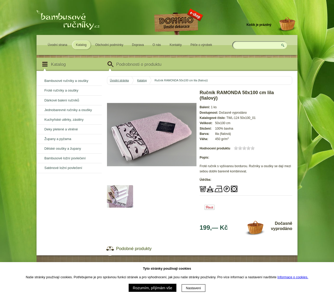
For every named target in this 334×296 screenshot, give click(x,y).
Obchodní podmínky (109, 45)
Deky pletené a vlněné (61, 129)
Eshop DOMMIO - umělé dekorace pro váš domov (178, 38)
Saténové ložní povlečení (63, 168)
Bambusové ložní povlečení (65, 158)
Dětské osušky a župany (62, 148)
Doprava (138, 45)
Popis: (204, 157)
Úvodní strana (57, 45)
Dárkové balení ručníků (61, 100)
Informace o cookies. (292, 277)
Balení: (205, 107)
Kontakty (176, 45)
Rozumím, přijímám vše (152, 288)
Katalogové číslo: (212, 118)
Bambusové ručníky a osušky (66, 81)
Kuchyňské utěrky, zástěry (64, 120)
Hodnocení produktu (215, 148)
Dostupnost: (209, 112)
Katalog (81, 45)
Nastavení (193, 288)
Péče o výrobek (201, 45)
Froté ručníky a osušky (61, 90)
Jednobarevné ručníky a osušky (68, 110)
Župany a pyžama (57, 139)
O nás (157, 45)
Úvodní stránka (119, 80)
